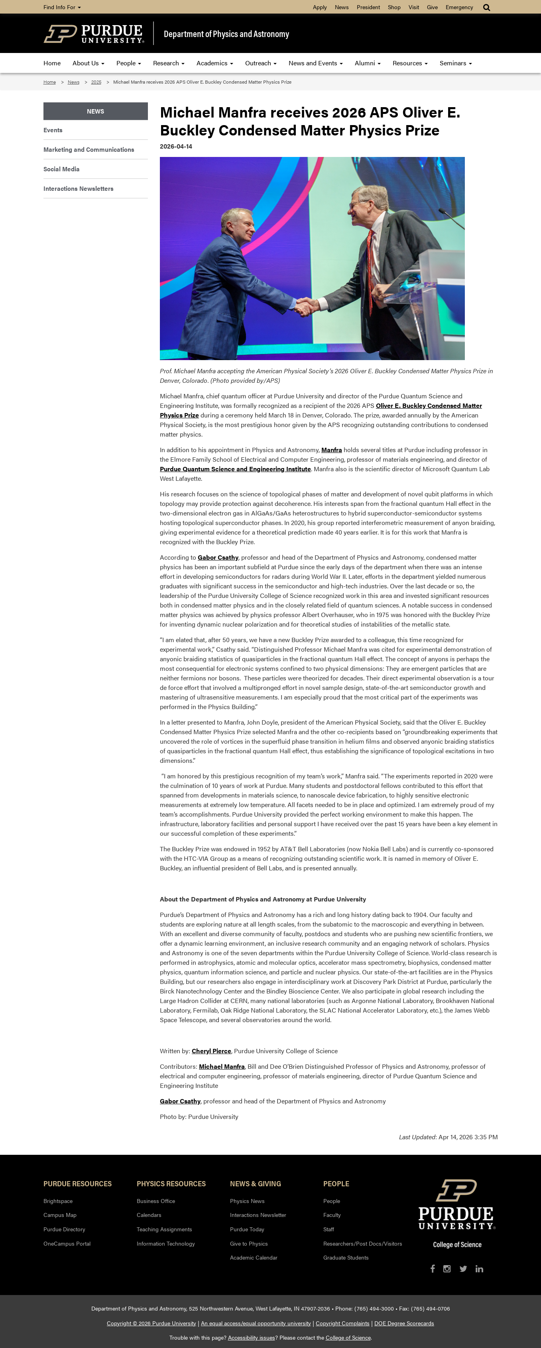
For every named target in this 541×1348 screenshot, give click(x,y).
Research (169, 62)
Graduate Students (346, 1257)
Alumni (368, 62)
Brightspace (58, 1201)
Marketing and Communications (88, 149)
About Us (88, 62)
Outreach (261, 62)
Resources (410, 62)
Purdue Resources (77, 1183)
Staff (328, 1229)
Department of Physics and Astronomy (226, 33)
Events (53, 129)
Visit (414, 7)
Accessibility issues (251, 1337)
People (128, 62)
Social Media (61, 168)
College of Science (348, 1337)
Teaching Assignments (164, 1229)
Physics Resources (171, 1183)
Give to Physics (249, 1243)
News (342, 7)
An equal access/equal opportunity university (256, 1323)
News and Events (316, 62)
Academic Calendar (253, 1257)
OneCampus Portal (66, 1243)
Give (432, 7)
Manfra (331, 449)
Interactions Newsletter (258, 1215)
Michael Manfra (222, 1066)
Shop (394, 7)
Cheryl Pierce (211, 1050)
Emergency (459, 7)
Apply (320, 7)
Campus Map (60, 1215)
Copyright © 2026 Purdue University (151, 1323)
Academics (215, 62)
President (368, 7)
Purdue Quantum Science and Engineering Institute (235, 468)
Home (52, 62)
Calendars (149, 1215)
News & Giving (255, 1183)
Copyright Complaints (343, 1323)
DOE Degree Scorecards (404, 1323)
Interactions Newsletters (78, 188)
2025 (96, 81)
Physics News (247, 1201)
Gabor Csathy (218, 557)
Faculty (332, 1215)
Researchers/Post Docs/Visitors (362, 1243)
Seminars (456, 62)
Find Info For (62, 7)
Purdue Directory (64, 1229)
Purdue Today (247, 1229)
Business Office (156, 1201)
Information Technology (166, 1243)
